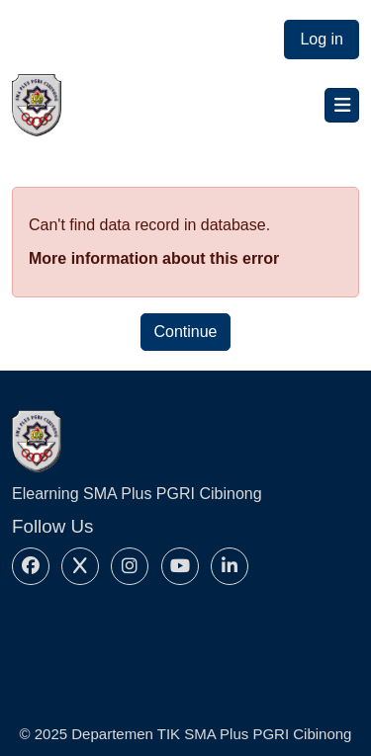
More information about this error (154, 258)
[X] (80, 566)
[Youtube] (180, 566)
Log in (321, 39)
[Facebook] (30, 566)
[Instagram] (129, 566)
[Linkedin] (229, 566)
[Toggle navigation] (342, 105)
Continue (185, 331)
